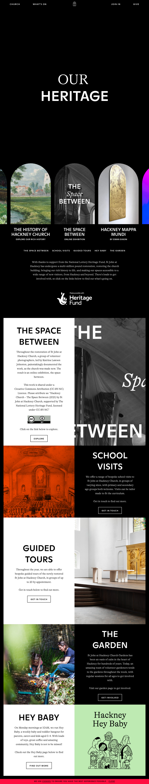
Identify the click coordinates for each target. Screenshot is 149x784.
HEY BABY (101, 250)
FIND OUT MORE (39, 765)
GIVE (136, 4)
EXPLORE (39, 438)
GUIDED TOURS (82, 250)
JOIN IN (116, 4)
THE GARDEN (117, 250)
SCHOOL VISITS (61, 250)
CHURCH (15, 4)
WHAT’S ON (40, 4)
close (112, 781)
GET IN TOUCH (110, 510)
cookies (46, 781)
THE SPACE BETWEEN (36, 250)
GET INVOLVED (110, 697)
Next (144, 202)
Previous (4, 202)
